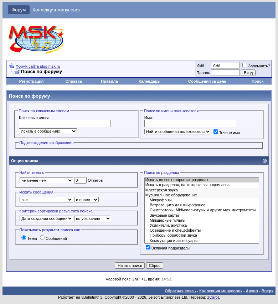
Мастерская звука (202, 190)
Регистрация (31, 81)
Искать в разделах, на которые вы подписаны (202, 184)
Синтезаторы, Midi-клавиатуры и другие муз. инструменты (202, 210)
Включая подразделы (168, 248)
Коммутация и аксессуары (202, 240)
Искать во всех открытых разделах (202, 179)
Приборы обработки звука (202, 235)
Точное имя (226, 132)
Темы (29, 238)
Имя (200, 65)
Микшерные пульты (202, 220)
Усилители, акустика (202, 225)
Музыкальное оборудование (202, 195)
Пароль (203, 73)
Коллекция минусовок (56, 9)
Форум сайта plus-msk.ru (38, 66)
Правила (109, 81)
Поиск (257, 81)
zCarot (213, 297)
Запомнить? (256, 66)
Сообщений (53, 238)
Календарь (149, 81)
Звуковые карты (202, 215)
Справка (74, 81)
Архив (252, 291)
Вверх (267, 291)
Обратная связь (180, 291)
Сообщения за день (207, 81)
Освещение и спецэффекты (202, 230)
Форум (18, 9)
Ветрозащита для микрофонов (202, 205)
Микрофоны (202, 200)
